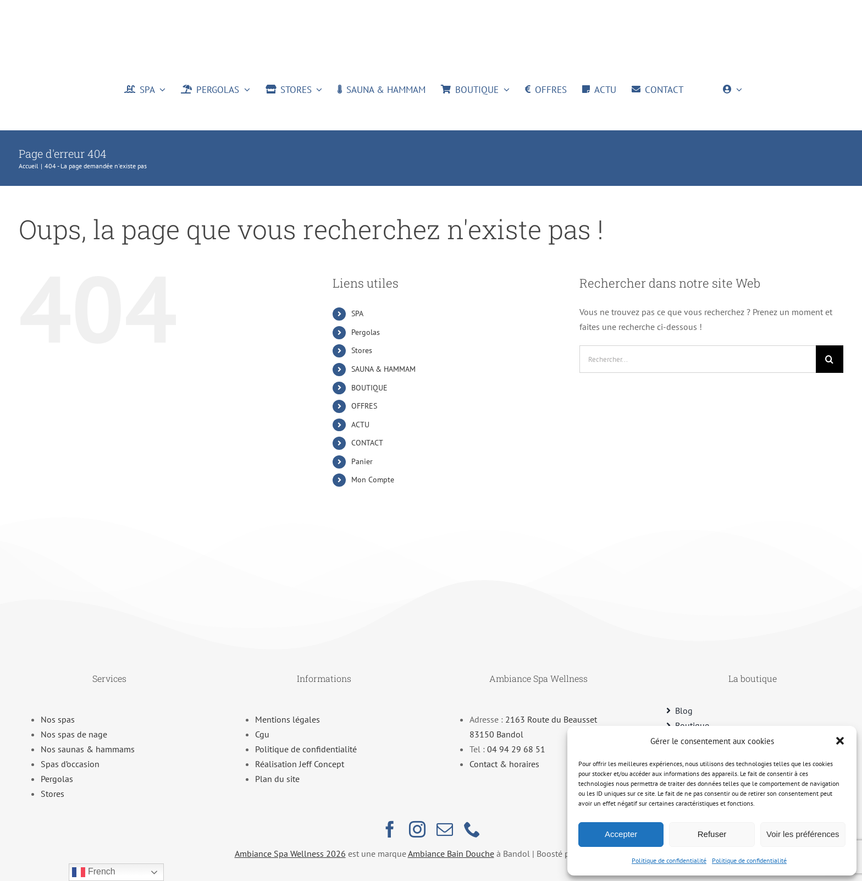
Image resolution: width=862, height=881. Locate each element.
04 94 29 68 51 (516, 749)
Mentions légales (287, 719)
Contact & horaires (504, 763)
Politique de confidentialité (669, 860)
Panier (362, 461)
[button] (840, 740)
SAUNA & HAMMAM (383, 369)
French (93, 872)
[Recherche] (829, 359)
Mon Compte (372, 479)
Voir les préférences (802, 834)
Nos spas (58, 719)
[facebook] (390, 829)
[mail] (444, 829)
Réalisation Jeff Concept (299, 763)
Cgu (262, 734)
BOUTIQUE (369, 388)
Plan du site (277, 778)
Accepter (621, 834)
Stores (361, 350)
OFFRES (364, 406)
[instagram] (417, 829)
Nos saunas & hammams (88, 749)
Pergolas (365, 332)
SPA (357, 313)
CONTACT (367, 443)
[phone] (472, 829)
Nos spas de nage (74, 734)
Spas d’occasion (70, 763)
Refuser (712, 834)
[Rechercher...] (697, 359)
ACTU (360, 425)
